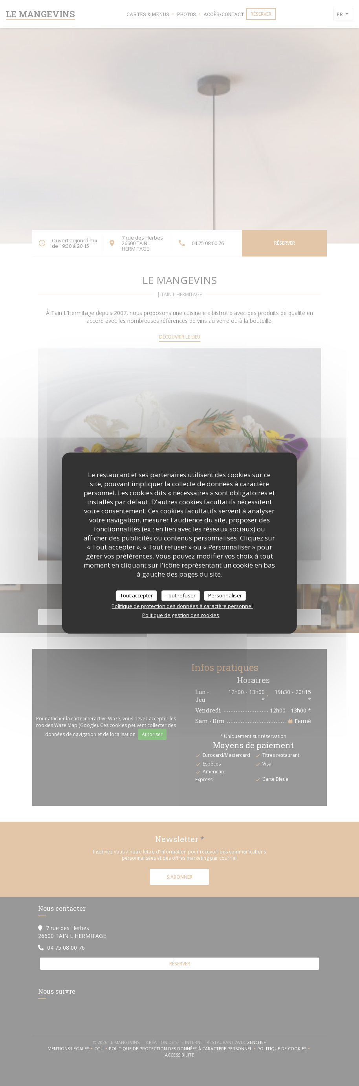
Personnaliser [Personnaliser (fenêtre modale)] (225, 595)
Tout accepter (136, 595)
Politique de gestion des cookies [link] (180, 615)
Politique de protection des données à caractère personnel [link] (182, 606)
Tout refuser (181, 595)
